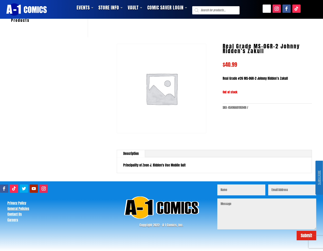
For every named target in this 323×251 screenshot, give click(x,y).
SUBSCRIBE (319, 178)
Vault (133, 8)
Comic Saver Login (165, 8)
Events (83, 8)
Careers (12, 219)
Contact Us (14, 214)
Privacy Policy (16, 203)
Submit (306, 235)
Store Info (108, 8)
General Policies (18, 208)
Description (131, 153)
